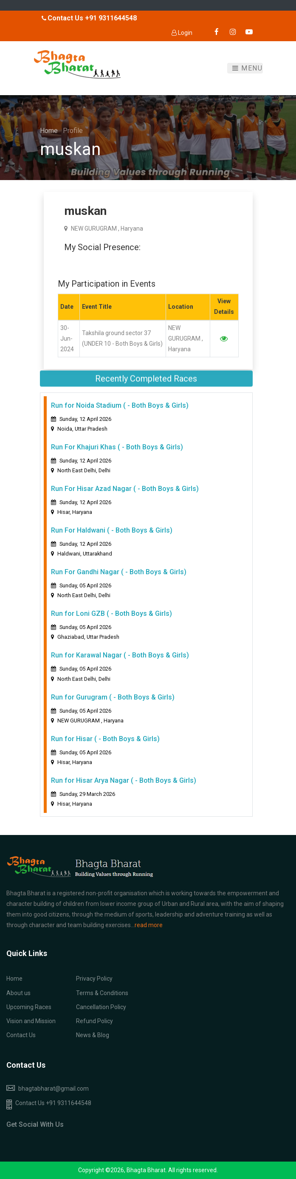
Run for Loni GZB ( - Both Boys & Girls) (111, 622)
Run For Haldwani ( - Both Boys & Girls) (111, 538)
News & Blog (92, 1035)
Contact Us (21, 1035)
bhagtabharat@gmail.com (53, 1088)
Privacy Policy (94, 978)
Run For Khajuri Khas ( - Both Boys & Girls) (117, 455)
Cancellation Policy (101, 1007)
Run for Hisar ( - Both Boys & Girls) (105, 746)
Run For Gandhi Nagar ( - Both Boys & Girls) (118, 580)
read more (149, 925)
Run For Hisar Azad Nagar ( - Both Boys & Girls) (125, 497)
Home (49, 131)
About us (18, 993)
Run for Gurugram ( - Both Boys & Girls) (113, 705)
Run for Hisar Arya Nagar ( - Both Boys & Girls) (123, 788)
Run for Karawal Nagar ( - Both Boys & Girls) (120, 663)
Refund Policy (94, 1021)
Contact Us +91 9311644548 (48, 1104)
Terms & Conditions (102, 993)
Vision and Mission (31, 1021)
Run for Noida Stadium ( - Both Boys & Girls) (120, 413)
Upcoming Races (28, 1007)
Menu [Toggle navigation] (247, 68)
